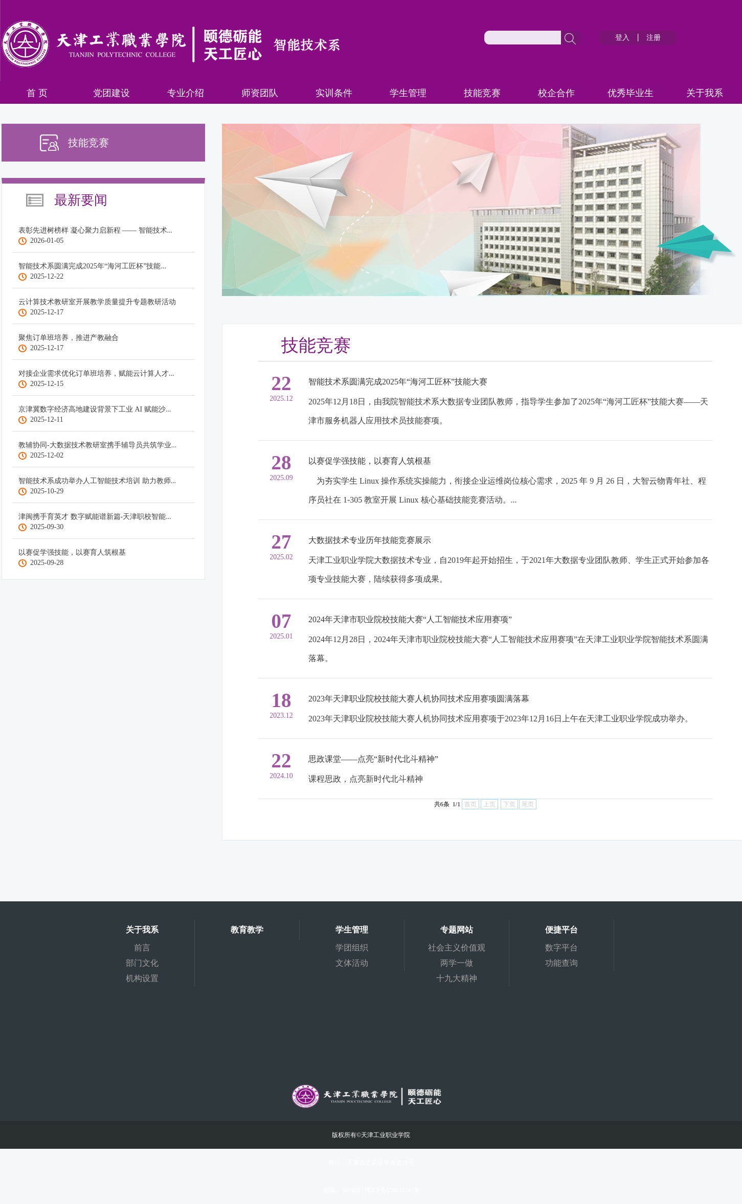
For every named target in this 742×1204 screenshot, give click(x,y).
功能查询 (561, 963)
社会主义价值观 (456, 947)
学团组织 (351, 947)
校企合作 (556, 93)
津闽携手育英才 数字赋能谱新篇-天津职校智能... (94, 516)
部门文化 (142, 963)
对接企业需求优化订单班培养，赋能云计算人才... (96, 373)
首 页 (37, 93)
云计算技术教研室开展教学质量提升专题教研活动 (97, 302)
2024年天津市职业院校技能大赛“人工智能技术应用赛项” (410, 619)
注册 (653, 37)
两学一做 (456, 963)
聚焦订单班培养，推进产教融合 (68, 338)
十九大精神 (456, 978)
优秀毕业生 (631, 93)
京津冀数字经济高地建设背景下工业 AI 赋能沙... (94, 409)
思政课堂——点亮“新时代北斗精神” (373, 759)
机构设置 (142, 978)
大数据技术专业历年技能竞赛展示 (369, 540)
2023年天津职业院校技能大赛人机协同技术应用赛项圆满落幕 (418, 698)
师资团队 (259, 93)
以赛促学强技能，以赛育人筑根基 (72, 552)
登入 (622, 37)
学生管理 (408, 93)
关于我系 (704, 93)
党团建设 (111, 93)
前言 (142, 947)
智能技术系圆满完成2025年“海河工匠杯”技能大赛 (397, 381)
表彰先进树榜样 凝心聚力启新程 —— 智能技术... (95, 230)
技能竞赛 (482, 93)
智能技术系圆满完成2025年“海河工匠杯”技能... (92, 266)
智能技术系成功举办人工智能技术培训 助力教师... (97, 481)
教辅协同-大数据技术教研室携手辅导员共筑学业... (97, 445)
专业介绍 (185, 93)
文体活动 (351, 963)
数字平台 (561, 947)
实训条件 (334, 93)
